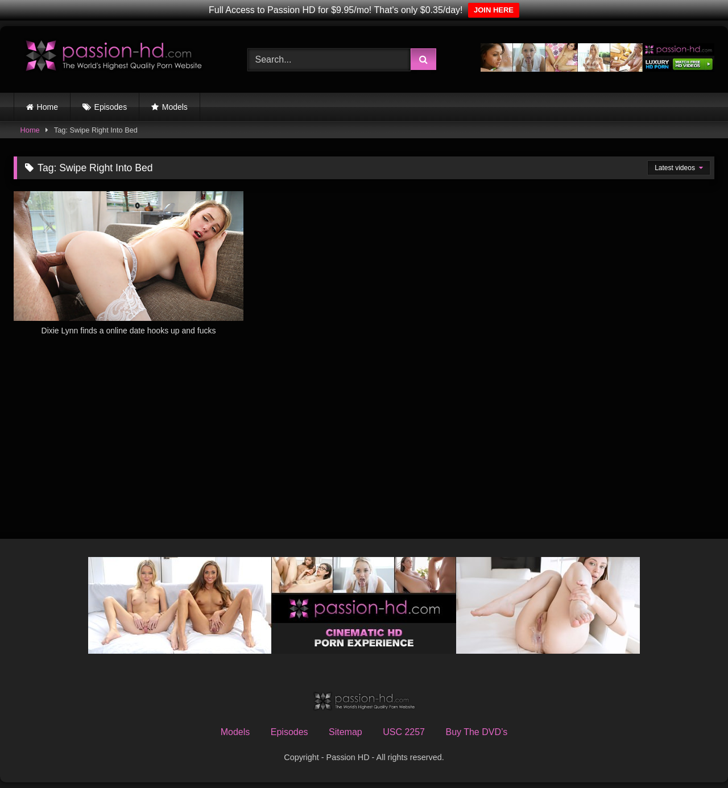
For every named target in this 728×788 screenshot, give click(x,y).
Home (47, 107)
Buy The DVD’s (476, 732)
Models (175, 107)
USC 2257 (404, 732)
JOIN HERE (494, 10)
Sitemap (345, 732)
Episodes (110, 107)
